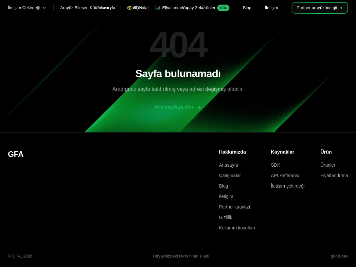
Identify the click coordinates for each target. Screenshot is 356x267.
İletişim (271, 7)
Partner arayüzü (235, 206)
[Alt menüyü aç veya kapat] (44, 7)
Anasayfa (106, 7)
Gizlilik (225, 217)
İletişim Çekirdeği (24, 7)
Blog (247, 7)
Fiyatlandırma (175, 7)
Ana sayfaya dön (178, 107)
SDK (275, 165)
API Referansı (285, 175)
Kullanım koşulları (237, 227)
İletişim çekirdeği (288, 186)
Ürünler (216, 8)
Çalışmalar (139, 7)
